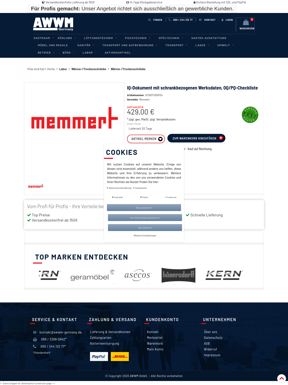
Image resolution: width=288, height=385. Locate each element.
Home (51, 68)
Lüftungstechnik (97, 37)
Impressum (212, 354)
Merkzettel (155, 337)
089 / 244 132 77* (49, 346)
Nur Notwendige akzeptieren (145, 217)
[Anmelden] (226, 20)
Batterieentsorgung (104, 343)
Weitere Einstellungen (145, 235)
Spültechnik (165, 37)
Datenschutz (213, 337)
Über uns (210, 331)
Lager (196, 45)
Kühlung (64, 37)
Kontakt (153, 331)
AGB (207, 343)
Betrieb (241, 45)
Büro (42, 52)
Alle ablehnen (145, 227)
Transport (171, 45)
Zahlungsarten (100, 337)
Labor (62, 52)
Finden (155, 19)
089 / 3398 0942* (50, 339)
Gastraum (42, 37)
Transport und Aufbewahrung (126, 45)
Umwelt (218, 45)
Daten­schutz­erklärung (119, 187)
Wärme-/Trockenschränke (88, 68)
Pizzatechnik (133, 37)
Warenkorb (155, 343)
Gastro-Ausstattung (202, 37)
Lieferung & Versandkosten (110, 331)
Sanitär (83, 45)
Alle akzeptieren (144, 207)
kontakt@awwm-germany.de (57, 331)
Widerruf (210, 349)
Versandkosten (165, 119)
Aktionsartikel (90, 52)
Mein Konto (155, 349)
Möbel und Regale (52, 45)
